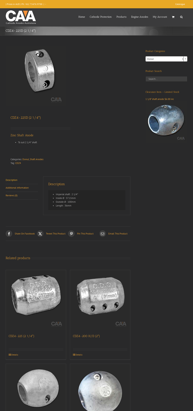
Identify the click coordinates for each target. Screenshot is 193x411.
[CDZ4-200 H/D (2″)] (100, 300)
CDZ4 (18, 163)
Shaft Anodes (36, 159)
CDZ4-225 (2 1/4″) (21, 336)
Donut (25, 159)
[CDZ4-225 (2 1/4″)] (36, 300)
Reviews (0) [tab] (12, 195)
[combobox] (166, 59)
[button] (181, 16)
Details (14, 354)
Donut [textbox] (165, 59)
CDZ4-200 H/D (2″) (86, 336)
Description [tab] (11, 180)
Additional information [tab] (17, 187)
